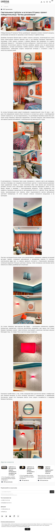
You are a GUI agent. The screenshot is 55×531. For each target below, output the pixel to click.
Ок (27, 529)
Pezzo (28, 326)
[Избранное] (47, 2)
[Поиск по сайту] (44, 2)
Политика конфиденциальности (8, 521)
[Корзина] (49, 2)
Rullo (11, 261)
